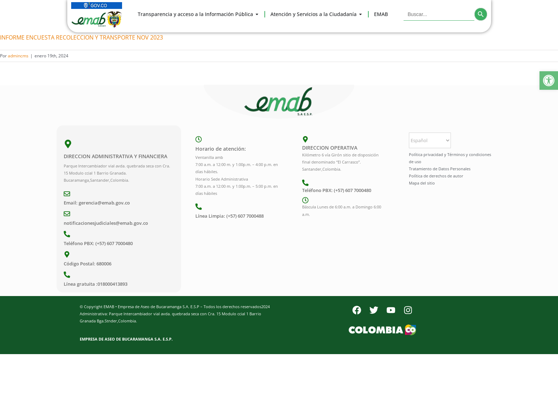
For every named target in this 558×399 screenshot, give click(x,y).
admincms (18, 56)
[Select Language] (430, 140)
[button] (548, 80)
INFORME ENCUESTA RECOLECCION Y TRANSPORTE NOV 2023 (81, 37)
